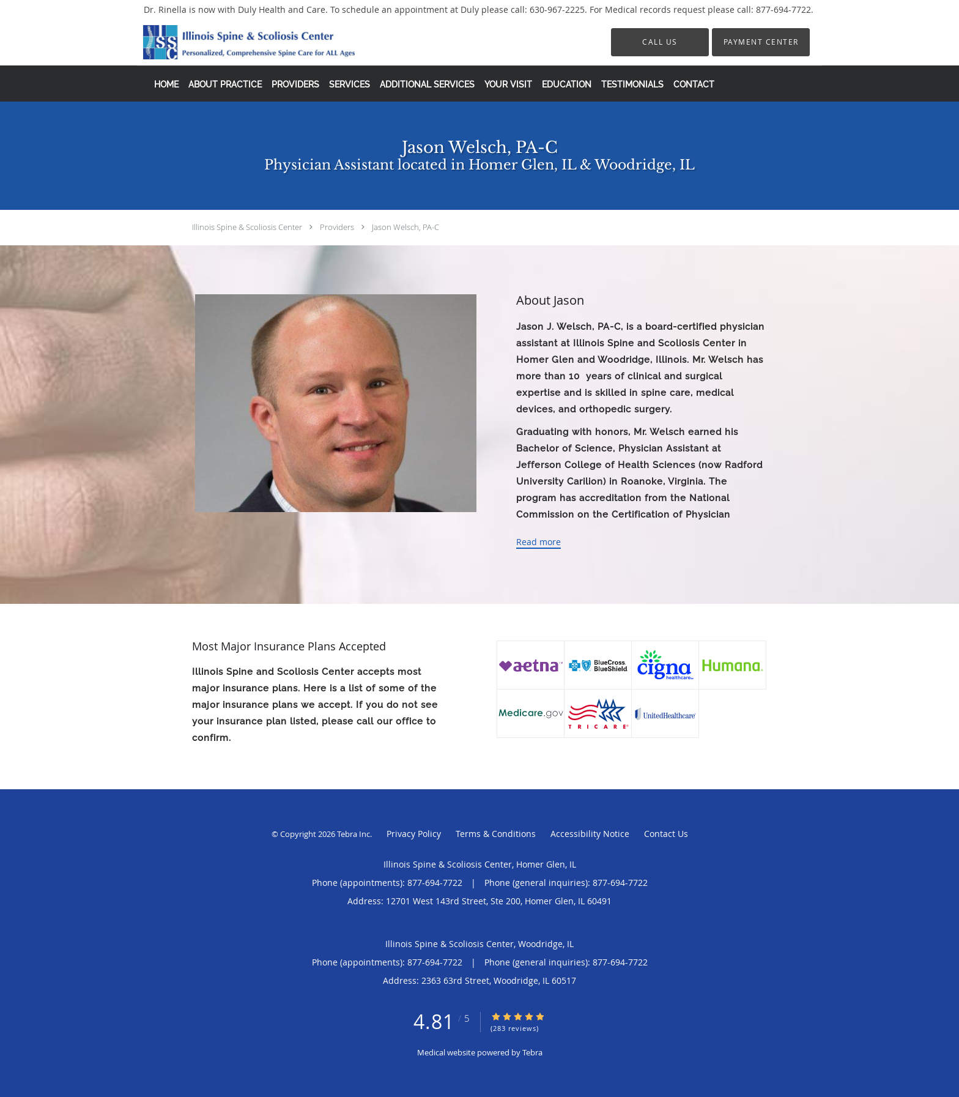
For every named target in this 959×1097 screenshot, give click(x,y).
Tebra (532, 1052)
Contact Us (666, 833)
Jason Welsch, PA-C (405, 226)
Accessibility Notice (589, 833)
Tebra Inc (353, 833)
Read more (538, 542)
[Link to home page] (230, 42)
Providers (337, 226)
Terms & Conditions (496, 833)
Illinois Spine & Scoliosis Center (247, 226)
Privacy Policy (414, 833)
